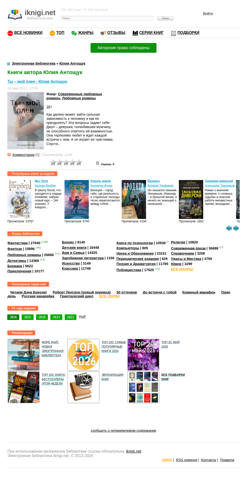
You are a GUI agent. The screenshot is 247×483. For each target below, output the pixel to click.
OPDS (167, 460)
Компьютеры (128, 248)
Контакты (208, 460)
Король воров (101, 181)
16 (48, 107)
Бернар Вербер (45, 185)
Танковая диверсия (219, 181)
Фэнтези (14, 249)
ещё (82, 316)
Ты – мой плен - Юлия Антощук (37, 81)
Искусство (71, 263)
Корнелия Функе (102, 185)
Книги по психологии (135, 243)
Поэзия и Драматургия (136, 264)
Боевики (14, 266)
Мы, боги (41, 181)
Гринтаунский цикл (76, 296)
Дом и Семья (73, 253)
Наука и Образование (135, 253)
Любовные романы (79, 98)
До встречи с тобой (160, 292)
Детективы (16, 261)
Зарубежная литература (83, 258)
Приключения (19, 271)
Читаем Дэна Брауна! (28, 292)
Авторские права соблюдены (123, 48)
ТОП (60, 33)
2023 (56, 317)
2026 (13, 317)
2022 (70, 317)
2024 (42, 317)
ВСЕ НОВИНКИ (28, 33)
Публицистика (129, 270)
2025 (27, 317)
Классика (70, 268)
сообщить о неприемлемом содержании (123, 430)
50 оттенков (127, 292)
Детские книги (74, 248)
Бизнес (68, 242)
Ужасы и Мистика (186, 259)
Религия (178, 242)
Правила (227, 460)
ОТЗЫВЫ (116, 33)
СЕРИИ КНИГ (151, 33)
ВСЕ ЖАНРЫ (182, 269)
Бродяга (154, 181)
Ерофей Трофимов (161, 185)
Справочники (182, 253)
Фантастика (17, 243)
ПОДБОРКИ (188, 33)
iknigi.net (133, 451)
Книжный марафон (198, 292)
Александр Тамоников (220, 185)
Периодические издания (138, 259)
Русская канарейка (38, 296)
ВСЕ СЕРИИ (109, 296)
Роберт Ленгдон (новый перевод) (81, 292)
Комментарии (23, 155)
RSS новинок (186, 460)
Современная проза (188, 248)
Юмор (176, 264)
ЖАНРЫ (85, 33)
